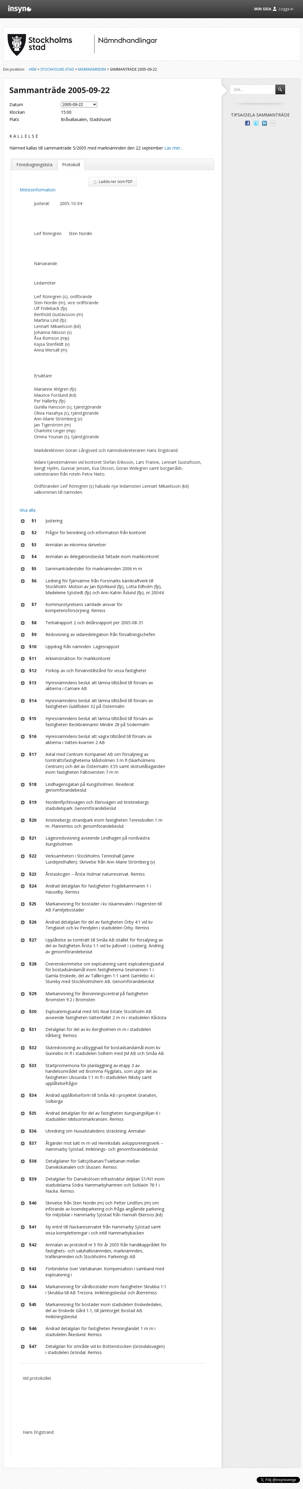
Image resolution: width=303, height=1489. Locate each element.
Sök (283, 92)
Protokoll (71, 164)
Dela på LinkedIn (264, 123)
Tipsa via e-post (273, 123)
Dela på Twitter (256, 123)
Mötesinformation (37, 190)
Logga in (286, 9)
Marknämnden (92, 69)
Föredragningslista (34, 164)
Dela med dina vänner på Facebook (247, 123)
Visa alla (27, 510)
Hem (32, 69)
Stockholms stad (57, 69)
